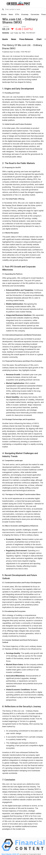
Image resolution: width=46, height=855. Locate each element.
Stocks (3, 14)
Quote (5, 39)
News (11, 14)
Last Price (6, 26)
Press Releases (26, 39)
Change (23, 26)
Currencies (35, 14)
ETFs (17, 14)
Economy (24, 14)
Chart (39, 39)
